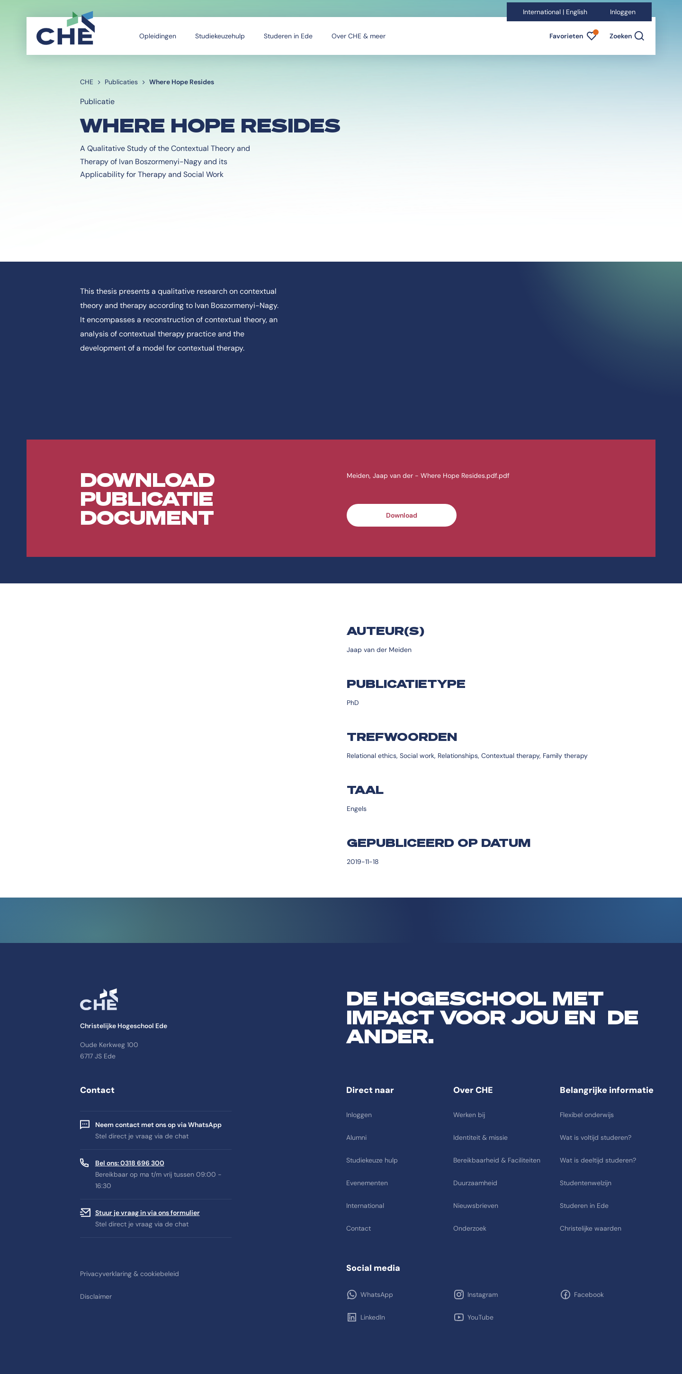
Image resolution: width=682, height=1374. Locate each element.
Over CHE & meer (359, 36)
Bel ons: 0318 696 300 (129, 1163)
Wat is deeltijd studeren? (598, 1160)
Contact (358, 1228)
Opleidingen (157, 36)
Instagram (482, 1294)
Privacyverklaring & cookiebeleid (129, 1273)
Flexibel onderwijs (587, 1114)
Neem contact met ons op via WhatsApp (158, 1124)
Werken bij (469, 1114)
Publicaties (121, 82)
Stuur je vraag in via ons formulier (147, 1212)
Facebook (589, 1294)
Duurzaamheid (475, 1183)
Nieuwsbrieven (475, 1205)
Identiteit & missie (480, 1137)
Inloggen (623, 12)
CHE (86, 82)
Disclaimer (96, 1296)
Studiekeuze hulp (372, 1160)
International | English (555, 12)
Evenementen (367, 1183)
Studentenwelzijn (585, 1183)
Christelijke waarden (590, 1228)
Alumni (356, 1137)
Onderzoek (469, 1228)
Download (401, 515)
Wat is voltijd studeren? (595, 1137)
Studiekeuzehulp (220, 36)
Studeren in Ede (288, 36)
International (365, 1205)
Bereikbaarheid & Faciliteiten (496, 1160)
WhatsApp (376, 1294)
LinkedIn (372, 1317)
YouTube (480, 1317)
